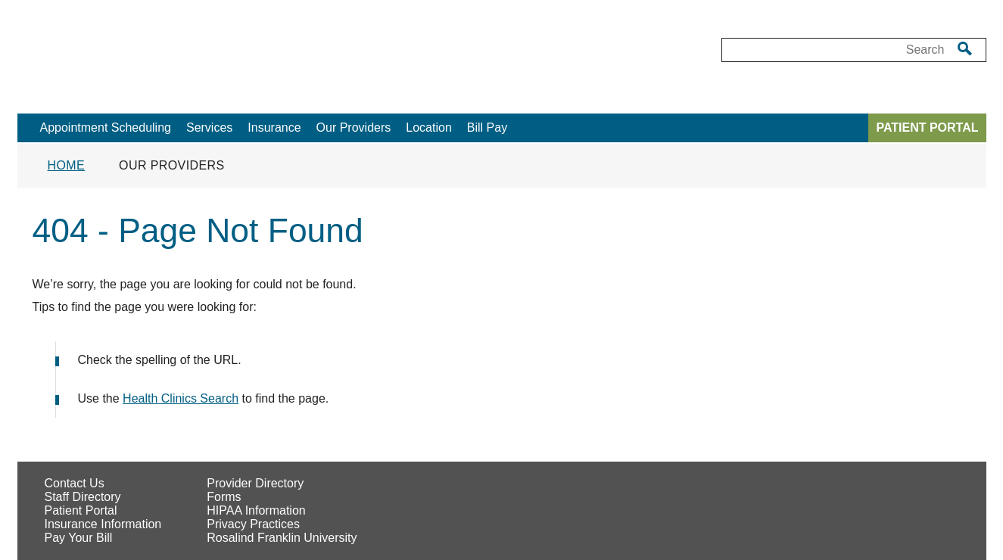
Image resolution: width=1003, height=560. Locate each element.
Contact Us (74, 483)
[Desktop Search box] (834, 50)
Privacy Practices (253, 524)
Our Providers (353, 127)
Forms (224, 496)
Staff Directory (83, 496)
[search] (965, 48)
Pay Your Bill (79, 537)
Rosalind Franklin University (282, 537)
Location (429, 127)
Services (209, 127)
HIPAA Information (256, 510)
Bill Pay (487, 127)
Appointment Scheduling (105, 127)
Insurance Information (103, 524)
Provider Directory (255, 483)
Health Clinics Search (180, 398)
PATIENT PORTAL (927, 127)
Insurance (274, 127)
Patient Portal (81, 510)
